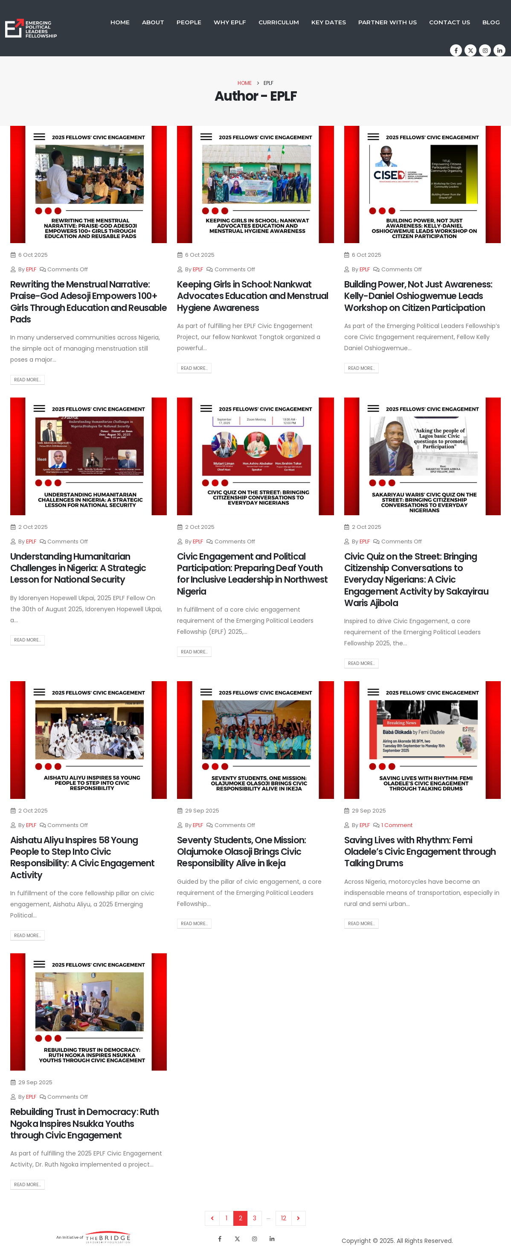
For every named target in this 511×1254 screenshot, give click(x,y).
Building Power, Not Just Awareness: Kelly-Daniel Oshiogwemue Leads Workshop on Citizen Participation (418, 296)
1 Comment (396, 825)
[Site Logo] (31, 28)
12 (283, 1218)
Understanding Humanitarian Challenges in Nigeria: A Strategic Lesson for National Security (78, 568)
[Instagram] (485, 50)
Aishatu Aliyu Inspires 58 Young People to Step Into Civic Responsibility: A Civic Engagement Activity (82, 857)
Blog (491, 22)
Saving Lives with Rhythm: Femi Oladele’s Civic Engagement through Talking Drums (420, 852)
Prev (212, 1218)
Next (298, 1218)
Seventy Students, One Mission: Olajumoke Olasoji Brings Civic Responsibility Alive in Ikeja (241, 852)
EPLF (31, 269)
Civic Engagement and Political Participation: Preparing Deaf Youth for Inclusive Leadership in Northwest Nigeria (252, 574)
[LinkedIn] (499, 50)
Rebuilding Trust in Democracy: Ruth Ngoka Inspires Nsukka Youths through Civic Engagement (84, 1123)
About (153, 22)
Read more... (27, 380)
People (189, 22)
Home (120, 22)
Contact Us (449, 22)
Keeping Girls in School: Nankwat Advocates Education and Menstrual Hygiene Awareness (252, 296)
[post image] (88, 184)
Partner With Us (387, 22)
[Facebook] (456, 50)
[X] (470, 50)
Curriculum (278, 22)
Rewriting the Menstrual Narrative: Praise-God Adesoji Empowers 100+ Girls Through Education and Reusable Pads (88, 301)
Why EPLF (230, 22)
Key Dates (328, 22)
